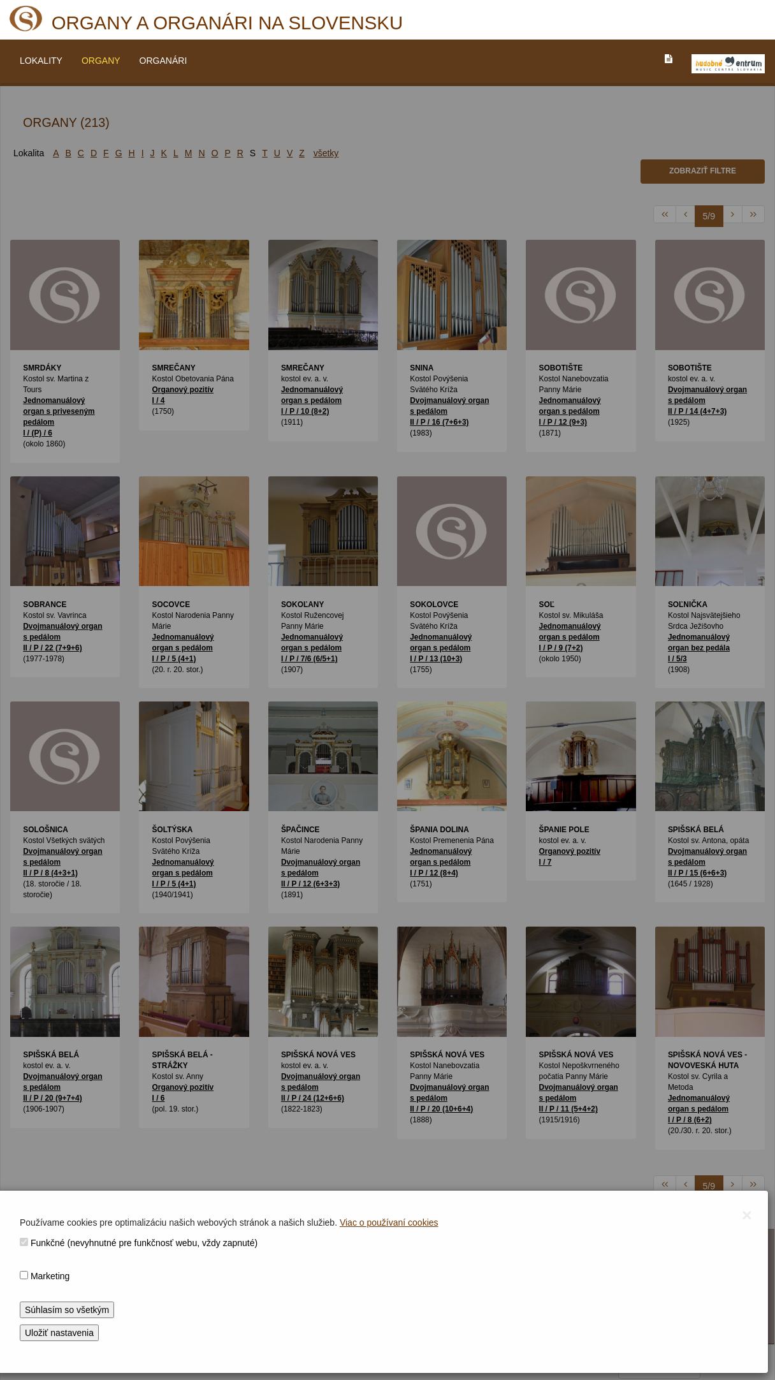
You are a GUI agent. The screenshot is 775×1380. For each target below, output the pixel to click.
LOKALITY (41, 60)
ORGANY (101, 60)
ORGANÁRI (163, 60)
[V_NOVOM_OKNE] (728, 64)
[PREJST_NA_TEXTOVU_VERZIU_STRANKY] (668, 59)
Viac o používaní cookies (389, 1222)
